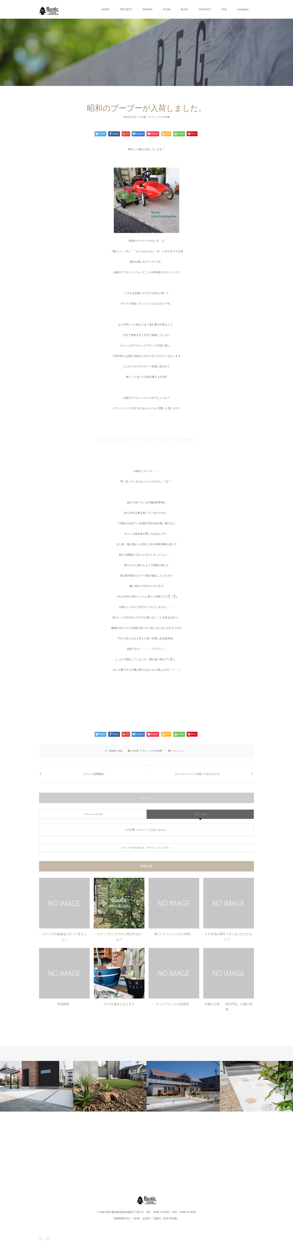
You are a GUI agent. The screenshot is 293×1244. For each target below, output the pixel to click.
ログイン (150, 847)
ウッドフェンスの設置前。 (174, 1004)
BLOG (184, 9)
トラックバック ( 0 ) (93, 814)
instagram (243, 9)
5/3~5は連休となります (119, 1004)
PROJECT (126, 9)
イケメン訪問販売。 (94, 774)
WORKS (147, 9)
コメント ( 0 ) (200, 814)
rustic (119, 751)
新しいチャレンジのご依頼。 (173, 934)
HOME (105, 9)
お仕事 (142, 117)
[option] (36, 1086)
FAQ (224, 9)
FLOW (166, 9)
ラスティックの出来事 (158, 117)
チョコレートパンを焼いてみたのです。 (198, 774)
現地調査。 (64, 1004)
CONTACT (205, 9)
